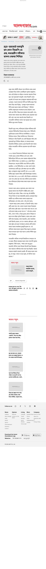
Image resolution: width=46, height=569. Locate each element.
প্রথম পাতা (5, 31)
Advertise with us (37, 419)
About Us (36, 416)
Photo (28, 416)
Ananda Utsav (30, 414)
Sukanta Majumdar (20, 280)
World (6, 420)
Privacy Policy (37, 422)
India (6, 418)
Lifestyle (23, 414)
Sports (6, 422)
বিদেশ (38, 31)
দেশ (34, 31)
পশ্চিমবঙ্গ (28, 31)
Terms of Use (37, 414)
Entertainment (8, 424)
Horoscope (23, 424)
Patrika (28, 422)
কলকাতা (21, 31)
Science (7, 428)
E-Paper (4, 26)
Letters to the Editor (15, 417)
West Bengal (11, 41)
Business (7, 426)
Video (28, 418)
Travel (22, 416)
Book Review (22, 421)
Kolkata (7, 414)
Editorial (14, 414)
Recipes (23, 418)
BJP (11, 280)
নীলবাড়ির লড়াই (13, 31)
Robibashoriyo (30, 420)
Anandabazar (4, 41)
